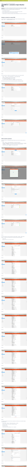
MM (0, 0)
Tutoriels (2, 3)
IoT (4, 3)
